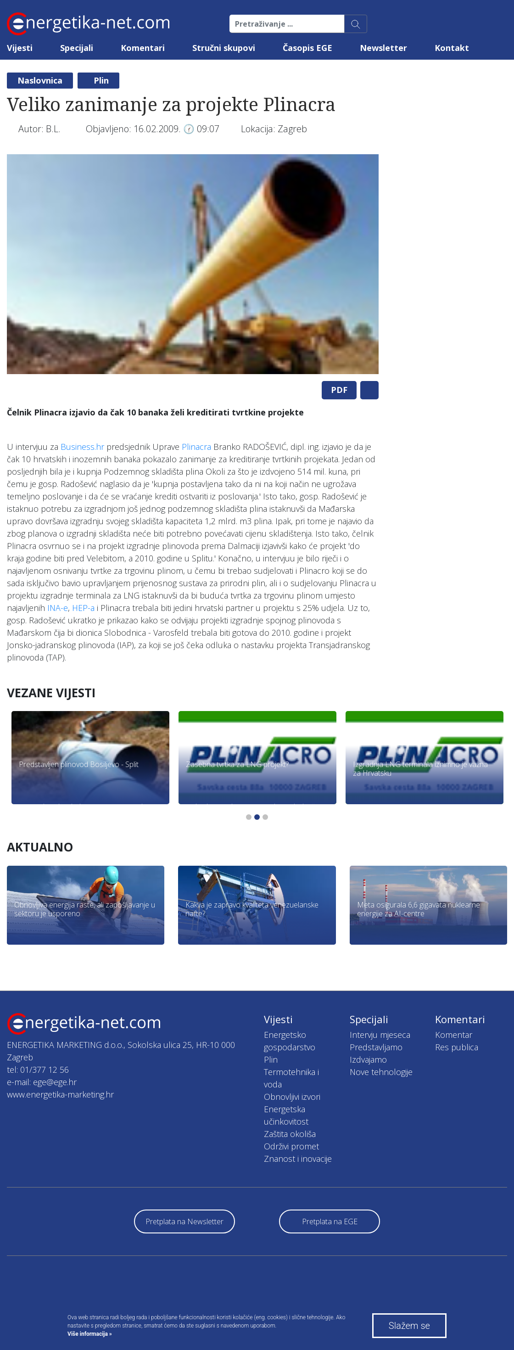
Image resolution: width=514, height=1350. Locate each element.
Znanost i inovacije (298, 1158)
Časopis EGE (307, 47)
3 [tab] (265, 817)
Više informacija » (89, 1334)
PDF (339, 389)
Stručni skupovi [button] (223, 47)
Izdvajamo (368, 1059)
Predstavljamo (376, 1047)
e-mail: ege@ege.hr (42, 1081)
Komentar (453, 1034)
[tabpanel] (193, 264)
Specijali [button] (76, 47)
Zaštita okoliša (290, 1133)
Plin (101, 80)
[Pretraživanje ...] (287, 24)
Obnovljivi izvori (292, 1096)
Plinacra (196, 446)
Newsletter (383, 47)
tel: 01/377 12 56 (38, 1069)
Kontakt (452, 47)
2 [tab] (257, 817)
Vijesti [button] (20, 47)
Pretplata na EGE (330, 1221)
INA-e (57, 607)
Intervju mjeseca (380, 1034)
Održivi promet (291, 1146)
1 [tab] (248, 817)
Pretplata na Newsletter (184, 1221)
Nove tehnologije (381, 1071)
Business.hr (82, 446)
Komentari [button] (143, 47)
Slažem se (409, 1325)
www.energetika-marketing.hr (60, 1094)
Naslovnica (39, 80)
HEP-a (83, 607)
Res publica (456, 1047)
